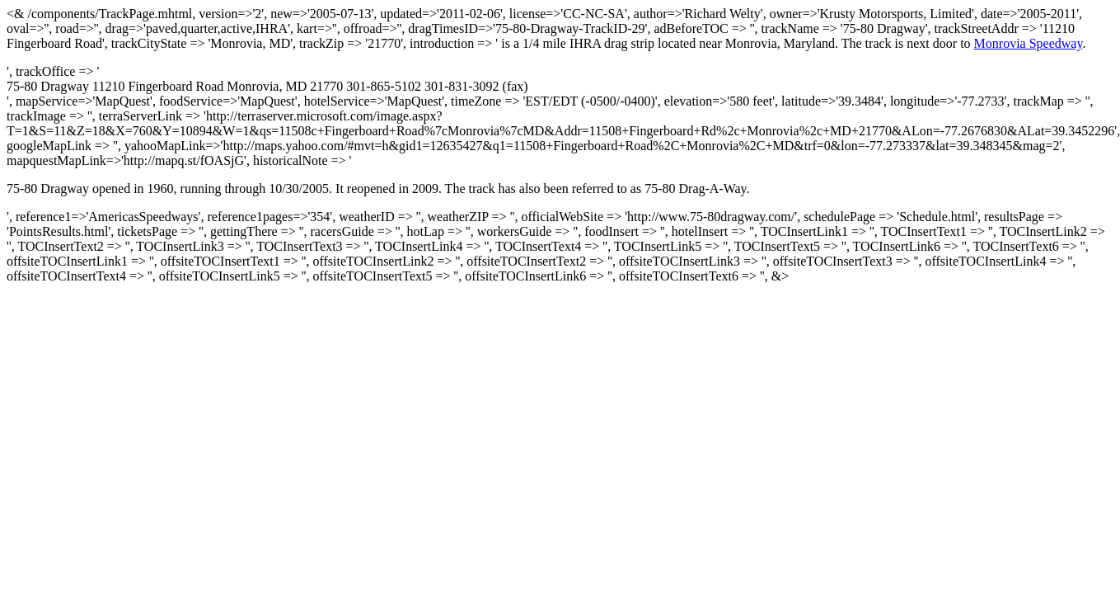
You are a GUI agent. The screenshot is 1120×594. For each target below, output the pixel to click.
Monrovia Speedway (1028, 43)
